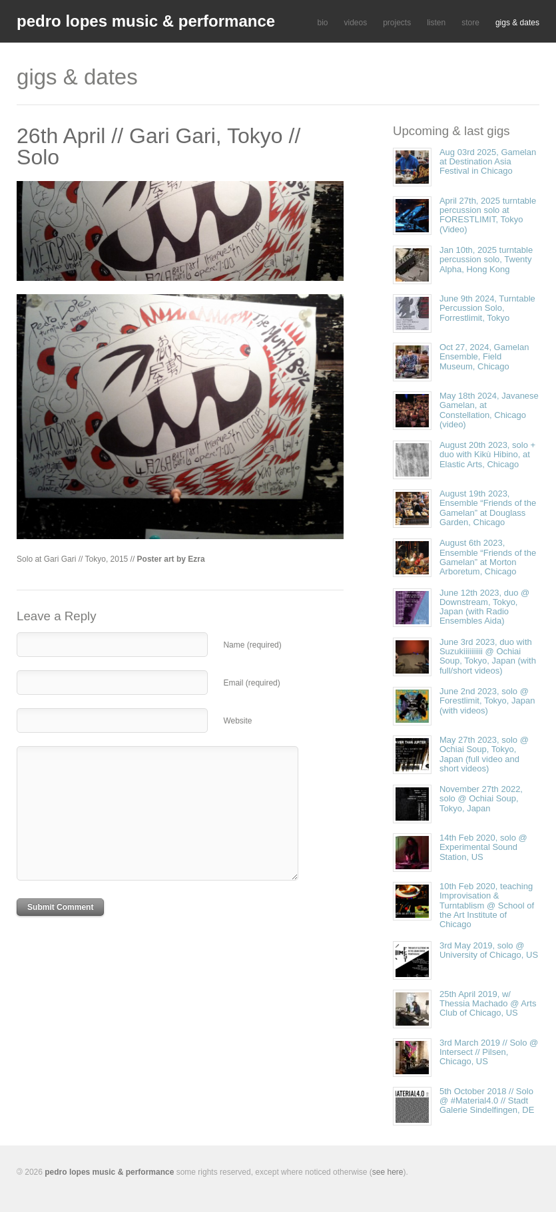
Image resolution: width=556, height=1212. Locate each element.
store (470, 22)
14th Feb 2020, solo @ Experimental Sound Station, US (483, 847)
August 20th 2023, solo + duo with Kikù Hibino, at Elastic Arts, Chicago (487, 454)
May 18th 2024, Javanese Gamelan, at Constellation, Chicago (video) (489, 410)
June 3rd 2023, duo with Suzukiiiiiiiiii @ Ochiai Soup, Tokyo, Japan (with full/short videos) (487, 656)
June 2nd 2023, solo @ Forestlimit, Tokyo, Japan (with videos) (487, 700)
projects (397, 22)
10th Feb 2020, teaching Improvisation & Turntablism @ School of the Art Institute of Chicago (486, 905)
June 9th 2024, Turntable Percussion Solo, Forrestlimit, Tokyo (487, 308)
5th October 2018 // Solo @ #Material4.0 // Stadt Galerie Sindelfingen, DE (486, 1100)
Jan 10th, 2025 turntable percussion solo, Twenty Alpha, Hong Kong (486, 259)
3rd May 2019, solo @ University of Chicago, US (488, 950)
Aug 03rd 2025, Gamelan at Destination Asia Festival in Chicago (487, 161)
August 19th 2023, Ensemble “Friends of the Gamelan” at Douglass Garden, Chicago (487, 508)
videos (355, 22)
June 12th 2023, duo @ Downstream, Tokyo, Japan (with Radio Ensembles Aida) (484, 607)
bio (322, 22)
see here (388, 1172)
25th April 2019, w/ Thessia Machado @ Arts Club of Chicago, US (487, 1003)
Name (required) (252, 645)
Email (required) (251, 683)
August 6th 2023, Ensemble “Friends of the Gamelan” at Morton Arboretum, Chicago (487, 557)
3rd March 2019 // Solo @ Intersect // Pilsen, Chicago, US (488, 1052)
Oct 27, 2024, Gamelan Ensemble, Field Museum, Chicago (484, 356)
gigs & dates (517, 22)
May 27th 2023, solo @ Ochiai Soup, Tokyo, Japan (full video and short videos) (484, 754)
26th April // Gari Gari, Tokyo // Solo (158, 146)
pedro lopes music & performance (146, 21)
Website (237, 720)
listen (436, 22)
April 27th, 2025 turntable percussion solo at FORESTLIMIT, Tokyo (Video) (487, 215)
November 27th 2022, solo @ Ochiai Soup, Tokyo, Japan (481, 798)
